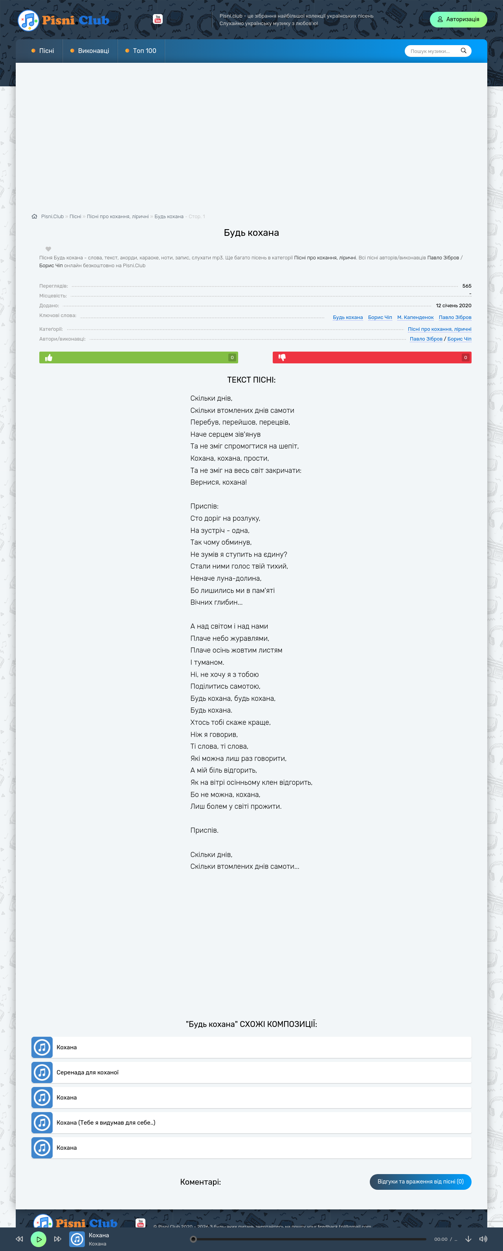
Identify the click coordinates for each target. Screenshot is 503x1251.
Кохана (67, 1046)
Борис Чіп (51, 265)
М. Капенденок (415, 317)
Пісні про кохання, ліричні (325, 258)
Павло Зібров (443, 258)
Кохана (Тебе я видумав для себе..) (106, 1122)
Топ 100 (144, 51)
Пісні (46, 51)
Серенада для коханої (88, 1072)
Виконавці (93, 51)
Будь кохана (169, 216)
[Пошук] (464, 51)
